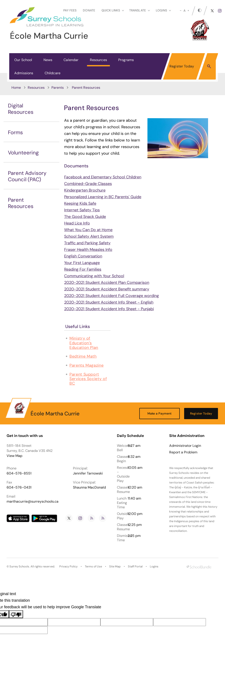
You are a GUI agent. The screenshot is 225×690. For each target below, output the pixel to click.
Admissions (23, 73)
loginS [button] (163, 10)
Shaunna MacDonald (89, 487)
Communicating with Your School (94, 276)
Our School (23, 60)
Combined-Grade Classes (88, 183)
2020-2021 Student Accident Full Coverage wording (111, 295)
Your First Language (82, 262)
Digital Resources (20, 108)
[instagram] (219, 10)
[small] (180, 10)
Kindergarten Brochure (84, 190)
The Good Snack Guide (85, 216)
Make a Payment (159, 413)
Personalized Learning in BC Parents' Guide (102, 196)
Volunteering (23, 152)
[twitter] (212, 10)
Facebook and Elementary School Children (102, 177)
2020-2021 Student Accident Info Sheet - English (108, 302)
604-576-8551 (19, 473)
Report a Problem (183, 452)
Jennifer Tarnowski (88, 473)
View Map (14, 455)
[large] (188, 10)
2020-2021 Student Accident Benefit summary (106, 289)
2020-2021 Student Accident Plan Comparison (106, 282)
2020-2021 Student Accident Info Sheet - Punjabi (109, 308)
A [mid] (184, 11)
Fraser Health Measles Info (88, 249)
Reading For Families (82, 269)
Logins (154, 566)
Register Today (181, 66)
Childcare (52, 73)
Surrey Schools (19, 566)
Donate (89, 10)
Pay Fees (69, 10)
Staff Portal (135, 566)
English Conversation (83, 256)
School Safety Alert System (89, 236)
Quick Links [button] (113, 10)
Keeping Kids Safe (80, 203)
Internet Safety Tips (82, 210)
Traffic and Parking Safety (87, 243)
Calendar (71, 60)
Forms (15, 132)
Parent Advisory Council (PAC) (27, 176)
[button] (209, 66)
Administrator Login (185, 446)
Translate (139, 10)
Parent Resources (20, 203)
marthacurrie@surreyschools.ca (32, 501)
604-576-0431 (19, 487)
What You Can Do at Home (88, 229)
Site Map (115, 566)
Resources (98, 60)
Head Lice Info (77, 223)
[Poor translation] (16, 614)
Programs (126, 60)
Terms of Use (93, 566)
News (48, 60)
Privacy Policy (68, 566)
